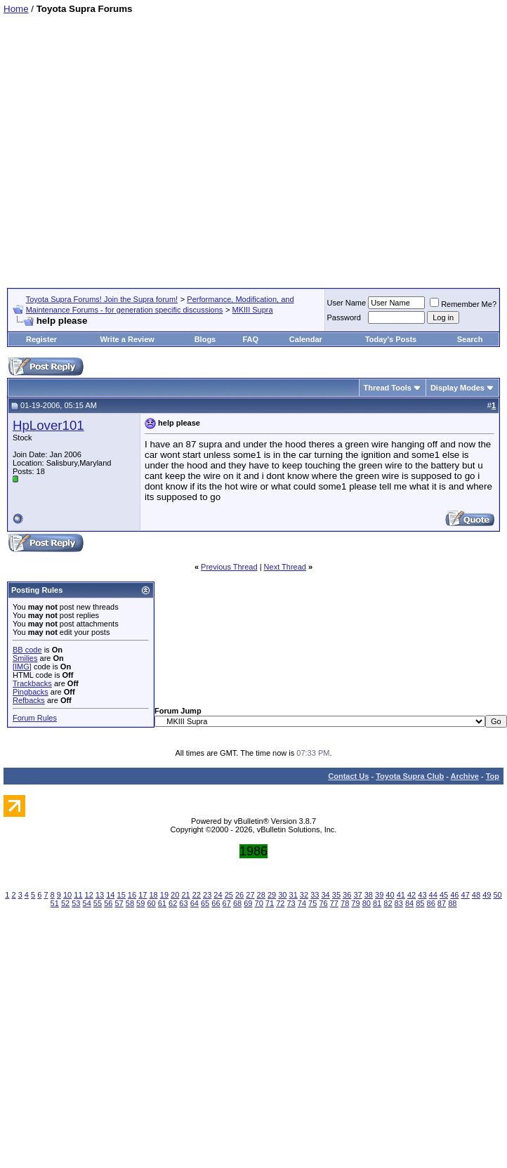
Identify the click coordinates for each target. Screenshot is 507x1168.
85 (420, 903)
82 (387, 903)
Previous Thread (229, 567)
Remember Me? (463, 304)
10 (67, 895)
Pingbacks (30, 692)
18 (153, 895)
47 (465, 895)
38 (368, 895)
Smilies (25, 658)
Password (344, 317)
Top (492, 776)
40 (390, 895)
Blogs (205, 339)
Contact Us (348, 776)
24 (217, 895)
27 (250, 895)
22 (196, 895)
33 (314, 895)
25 (229, 895)
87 (441, 903)
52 (65, 903)
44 (433, 895)
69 (248, 903)
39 (379, 895)
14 (110, 895)
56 (108, 903)
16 (132, 895)
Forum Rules (35, 718)
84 (409, 903)
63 (183, 903)
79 (355, 903)
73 (291, 903)
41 (401, 895)
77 (334, 903)
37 (357, 895)
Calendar (305, 339)
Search (470, 339)
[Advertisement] (131, 145)
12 (89, 895)
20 (175, 895)
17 (142, 895)
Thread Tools (387, 387)
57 (118, 903)
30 (282, 895)
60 (151, 903)
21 (185, 895)
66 (215, 903)
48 (476, 895)
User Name (347, 302)
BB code (27, 649)
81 (377, 903)
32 (304, 895)
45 (444, 895)
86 (431, 903)
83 (399, 903)
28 (261, 895)
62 (173, 903)
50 (497, 895)
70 (259, 903)
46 (454, 895)
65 (205, 903)
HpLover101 (48, 425)
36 (347, 895)
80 (366, 903)
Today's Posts (390, 339)
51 (55, 903)
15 (121, 895)
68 (237, 903)
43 (422, 895)
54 (87, 903)
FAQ (250, 339)
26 (239, 895)
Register (41, 339)
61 (162, 903)
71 (269, 903)
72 (280, 903)
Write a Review (127, 339)
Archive (465, 776)
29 (272, 895)
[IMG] (22, 666)
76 (323, 903)
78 (345, 903)
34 (325, 895)
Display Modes (457, 387)
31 (293, 895)
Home (16, 9)
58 (130, 903)
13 (100, 895)
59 (140, 903)
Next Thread (285, 567)
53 (76, 903)
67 (227, 903)
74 (302, 903)
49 (486, 895)
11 (78, 895)
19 (164, 895)
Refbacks (29, 700)
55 (97, 903)
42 (411, 895)
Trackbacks (32, 683)
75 (312, 903)
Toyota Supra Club (410, 776)
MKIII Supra (252, 310)
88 (452, 903)
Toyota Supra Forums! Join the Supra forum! (102, 299)
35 (336, 895)
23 (207, 895)
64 (194, 903)
